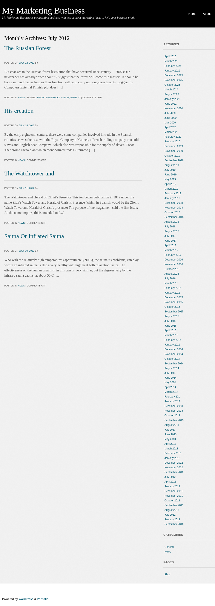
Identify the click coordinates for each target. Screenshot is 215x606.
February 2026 (172, 65)
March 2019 (171, 188)
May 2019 (170, 179)
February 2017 (172, 254)
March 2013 (171, 448)
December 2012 (173, 462)
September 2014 (174, 363)
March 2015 (171, 335)
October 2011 (172, 500)
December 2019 (173, 146)
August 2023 (171, 94)
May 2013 (170, 439)
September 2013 (174, 420)
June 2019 (170, 174)
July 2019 (169, 169)
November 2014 (173, 354)
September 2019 (174, 160)
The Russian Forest (27, 48)
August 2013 (171, 424)
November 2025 (173, 80)
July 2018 (169, 226)
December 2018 (173, 202)
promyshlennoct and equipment (59, 97)
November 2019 (173, 150)
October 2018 (172, 212)
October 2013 (172, 415)
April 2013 (170, 443)
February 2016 (172, 287)
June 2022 (170, 103)
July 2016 (169, 278)
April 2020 (170, 127)
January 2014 (172, 401)
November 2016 (173, 264)
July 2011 (169, 514)
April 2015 (170, 330)
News (21, 97)
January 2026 (172, 70)
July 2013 (169, 429)
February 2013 (172, 453)
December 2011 (173, 491)
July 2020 (169, 113)
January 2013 (172, 458)
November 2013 (173, 410)
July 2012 (169, 476)
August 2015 (171, 316)
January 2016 (172, 292)
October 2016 (172, 269)
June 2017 (170, 240)
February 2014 (172, 396)
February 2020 (172, 136)
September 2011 (174, 505)
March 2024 (171, 89)
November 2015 (173, 302)
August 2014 (171, 368)
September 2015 (174, 311)
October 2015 (172, 306)
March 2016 (171, 283)
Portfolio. (43, 599)
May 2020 (170, 122)
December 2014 (173, 349)
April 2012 (170, 481)
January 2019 (172, 198)
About (207, 13)
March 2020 (171, 132)
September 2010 (174, 524)
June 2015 (170, 325)
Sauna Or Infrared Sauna (34, 236)
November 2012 (173, 467)
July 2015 (169, 321)
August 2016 (171, 273)
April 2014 (170, 387)
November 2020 (173, 108)
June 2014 (170, 377)
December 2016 (173, 259)
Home (192, 13)
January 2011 (172, 519)
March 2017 (171, 250)
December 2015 (173, 297)
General (169, 546)
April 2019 (170, 184)
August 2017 (171, 231)
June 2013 (170, 434)
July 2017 (169, 236)
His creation (19, 110)
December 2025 (173, 75)
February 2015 (172, 339)
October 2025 (172, 84)
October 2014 (172, 358)
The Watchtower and (29, 173)
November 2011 (173, 495)
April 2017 (170, 245)
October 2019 (172, 155)
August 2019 (171, 165)
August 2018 (171, 221)
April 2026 (170, 56)
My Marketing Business (43, 10)
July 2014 (169, 373)
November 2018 (173, 207)
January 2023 (172, 98)
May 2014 (170, 382)
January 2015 (172, 344)
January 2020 (172, 141)
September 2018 (174, 217)
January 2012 (172, 486)
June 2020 (170, 117)
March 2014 (171, 391)
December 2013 (173, 406)
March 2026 (171, 61)
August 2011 (171, 510)
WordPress (26, 599)
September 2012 (174, 472)
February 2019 (172, 193)
